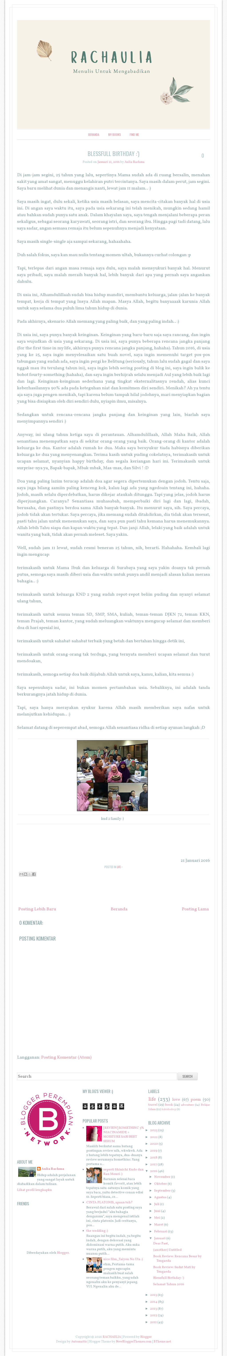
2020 (154, 1144)
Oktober (160, 1184)
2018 (153, 1157)
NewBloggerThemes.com (134, 1342)
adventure (187, 1105)
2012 (153, 1315)
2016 (153, 1171)
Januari (160, 1238)
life (119, 867)
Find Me (134, 134)
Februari (160, 1231)
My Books (114, 134)
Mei (157, 1218)
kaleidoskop (169, 1109)
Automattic (79, 1342)
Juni (157, 1211)
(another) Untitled (167, 1250)
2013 (153, 1309)
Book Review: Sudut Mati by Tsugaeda (174, 1269)
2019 (153, 1150)
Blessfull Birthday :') (113, 153)
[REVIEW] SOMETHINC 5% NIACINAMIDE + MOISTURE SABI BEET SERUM (123, 1135)
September (162, 1190)
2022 (154, 1137)
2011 (153, 1322)
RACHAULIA (112, 1337)
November (162, 1177)
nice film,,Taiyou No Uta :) (123, 1259)
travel (152, 1105)
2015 (153, 1295)
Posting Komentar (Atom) (66, 1057)
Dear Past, (161, 1243)
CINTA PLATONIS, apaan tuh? (109, 1202)
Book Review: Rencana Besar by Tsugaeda (177, 1258)
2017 (153, 1164)
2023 (153, 1130)
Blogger (63, 1253)
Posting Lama (195, 909)
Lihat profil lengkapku (34, 1190)
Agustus (160, 1197)
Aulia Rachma (52, 1169)
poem (196, 1100)
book (169, 1105)
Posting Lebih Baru (37, 909)
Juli (156, 1204)
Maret (158, 1224)
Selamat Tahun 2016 (168, 1284)
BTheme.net (162, 1342)
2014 (153, 1302)
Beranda (93, 134)
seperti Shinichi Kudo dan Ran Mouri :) (123, 1171)
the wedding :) (97, 1231)
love (176, 1100)
